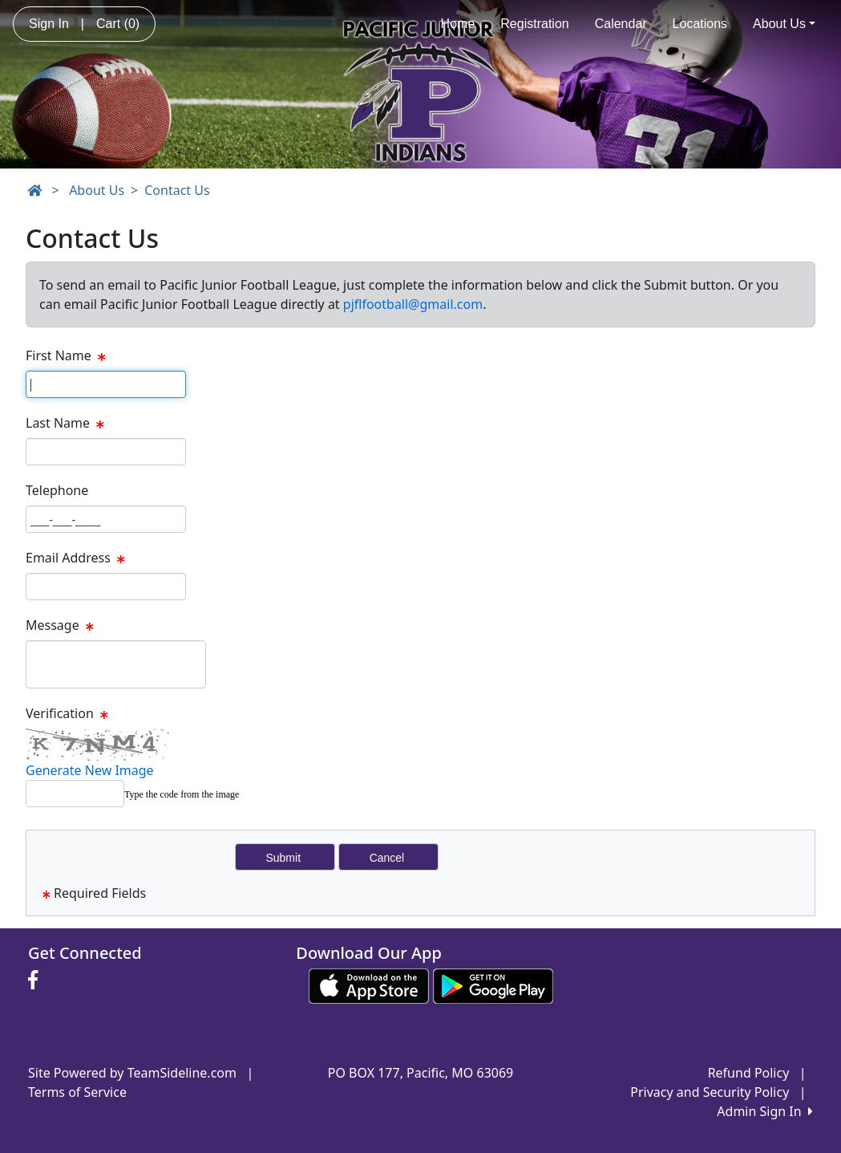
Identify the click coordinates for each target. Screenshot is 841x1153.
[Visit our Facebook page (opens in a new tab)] (37, 980)
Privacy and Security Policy (709, 1092)
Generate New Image (90, 770)
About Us (784, 23)
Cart (117, 23)
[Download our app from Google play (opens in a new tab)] (493, 984)
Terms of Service (77, 1092)
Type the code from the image (181, 794)
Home (458, 23)
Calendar (621, 23)
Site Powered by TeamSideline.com (132, 1073)
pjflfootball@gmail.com (413, 304)
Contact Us (176, 190)
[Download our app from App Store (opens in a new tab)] (369, 984)
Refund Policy (749, 1073)
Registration (534, 23)
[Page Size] (106, 384)
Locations (700, 23)
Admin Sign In (765, 1111)
